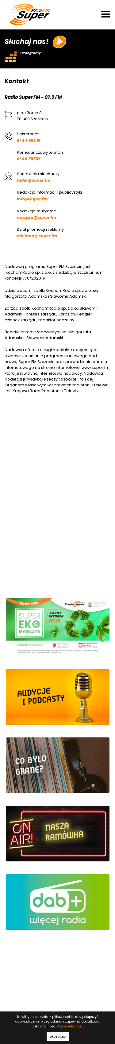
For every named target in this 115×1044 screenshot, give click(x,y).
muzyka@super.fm (36, 217)
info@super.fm (32, 199)
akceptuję (58, 1036)
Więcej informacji (71, 1026)
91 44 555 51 (28, 140)
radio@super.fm (34, 180)
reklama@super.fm (37, 235)
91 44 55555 (28, 158)
